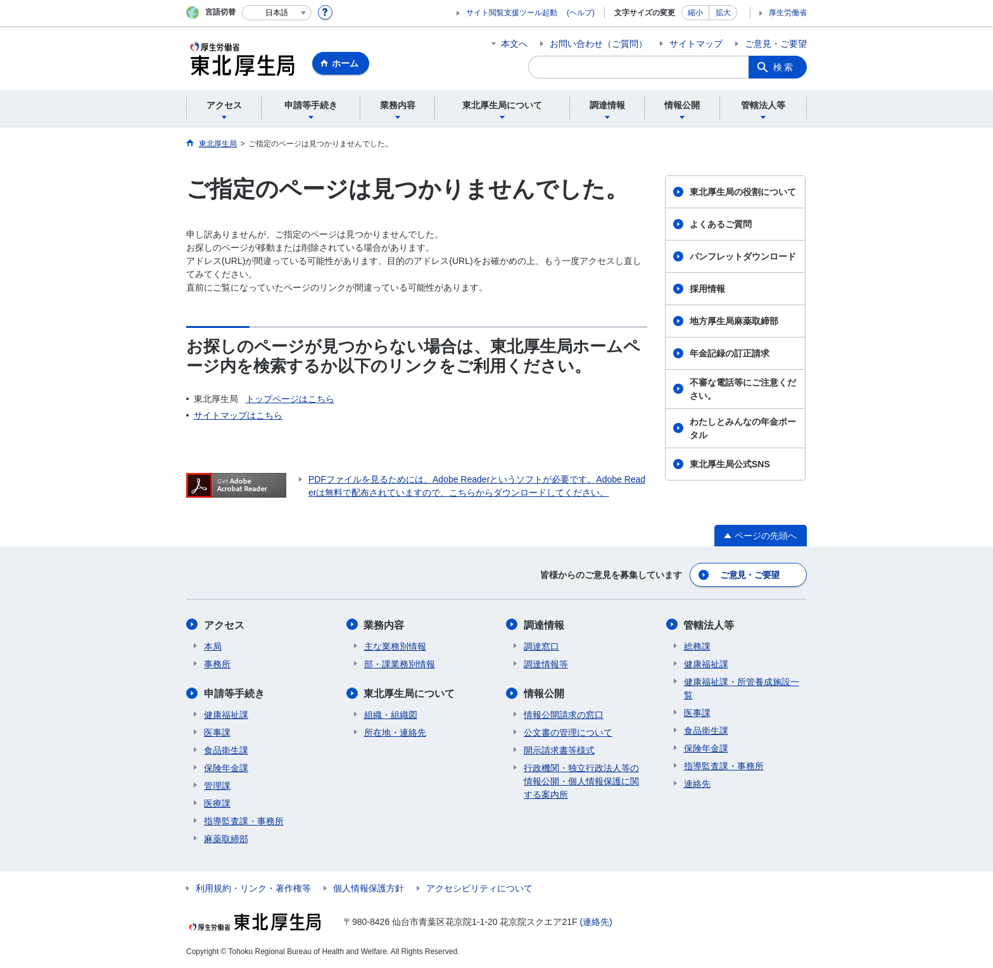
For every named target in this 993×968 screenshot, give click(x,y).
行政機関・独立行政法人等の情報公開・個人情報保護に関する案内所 (581, 780)
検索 (784, 67)
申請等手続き (234, 693)
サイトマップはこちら (238, 415)
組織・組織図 (390, 714)
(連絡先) (595, 921)
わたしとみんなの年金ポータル (743, 428)
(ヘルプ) (581, 12)
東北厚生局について (409, 693)
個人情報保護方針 (368, 888)
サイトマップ (696, 43)
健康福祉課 (226, 714)
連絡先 (697, 783)
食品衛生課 (226, 750)
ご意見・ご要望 (776, 43)
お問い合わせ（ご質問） (598, 43)
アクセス (224, 624)
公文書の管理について (568, 732)
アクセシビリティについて (479, 888)
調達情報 (544, 624)
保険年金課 (226, 767)
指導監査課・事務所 (244, 820)
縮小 (695, 12)
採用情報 (707, 289)
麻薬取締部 (226, 838)
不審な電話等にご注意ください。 (743, 389)
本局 (213, 646)
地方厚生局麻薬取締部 (734, 321)
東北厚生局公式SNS (730, 464)
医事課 (217, 732)
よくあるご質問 (721, 224)
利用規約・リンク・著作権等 (253, 888)
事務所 (217, 663)
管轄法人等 (709, 624)
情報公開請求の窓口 (564, 714)
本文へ (514, 43)
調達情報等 (546, 663)
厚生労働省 (788, 12)
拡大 (723, 12)
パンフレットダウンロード (743, 256)
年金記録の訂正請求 (729, 353)
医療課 (217, 803)
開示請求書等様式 (559, 750)
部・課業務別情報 (399, 663)
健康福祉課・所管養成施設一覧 (741, 688)
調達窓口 (541, 646)
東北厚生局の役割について (743, 192)
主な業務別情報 (395, 646)
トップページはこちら (290, 399)
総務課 (697, 646)
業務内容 (384, 624)
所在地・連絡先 (395, 732)
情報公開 (544, 693)
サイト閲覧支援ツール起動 (511, 12)
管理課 (217, 785)
